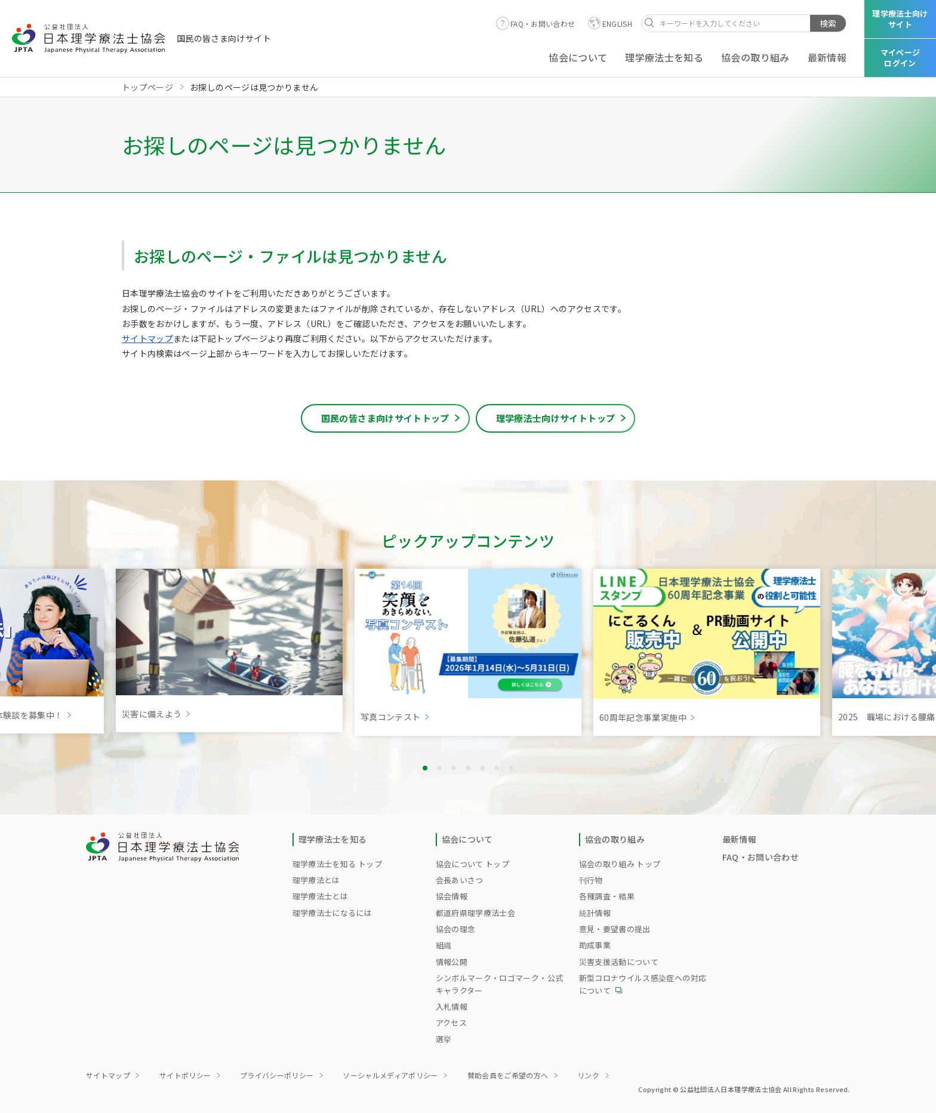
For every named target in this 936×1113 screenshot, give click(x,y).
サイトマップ (147, 338)
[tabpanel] (468, 652)
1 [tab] (425, 768)
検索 (828, 23)
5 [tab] (482, 768)
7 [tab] (511, 768)
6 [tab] (496, 768)
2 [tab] (439, 768)
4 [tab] (468, 768)
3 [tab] (453, 768)
